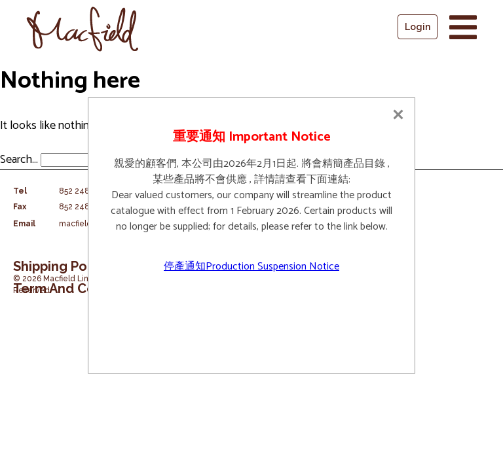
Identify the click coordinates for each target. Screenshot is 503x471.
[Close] (398, 114)
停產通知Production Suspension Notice (251, 266)
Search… (19, 159)
